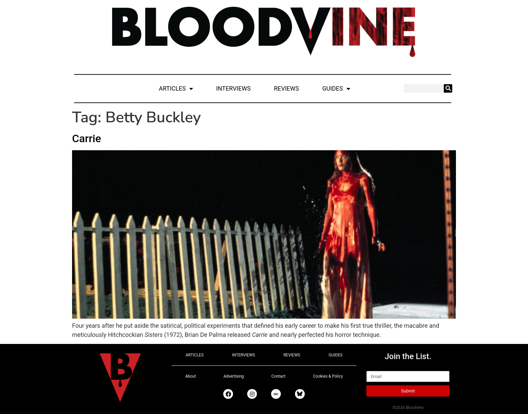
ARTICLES (176, 88)
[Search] (448, 88)
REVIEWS (286, 88)
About (190, 376)
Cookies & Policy (328, 376)
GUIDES (336, 88)
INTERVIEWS (233, 88)
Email (374, 368)
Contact (278, 376)
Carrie (86, 138)
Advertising (234, 376)
